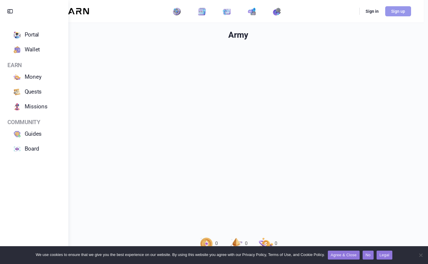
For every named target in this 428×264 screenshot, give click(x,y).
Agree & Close (344, 255)
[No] (421, 255)
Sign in (376, 11)
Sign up (403, 11)
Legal (384, 255)
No (368, 255)
